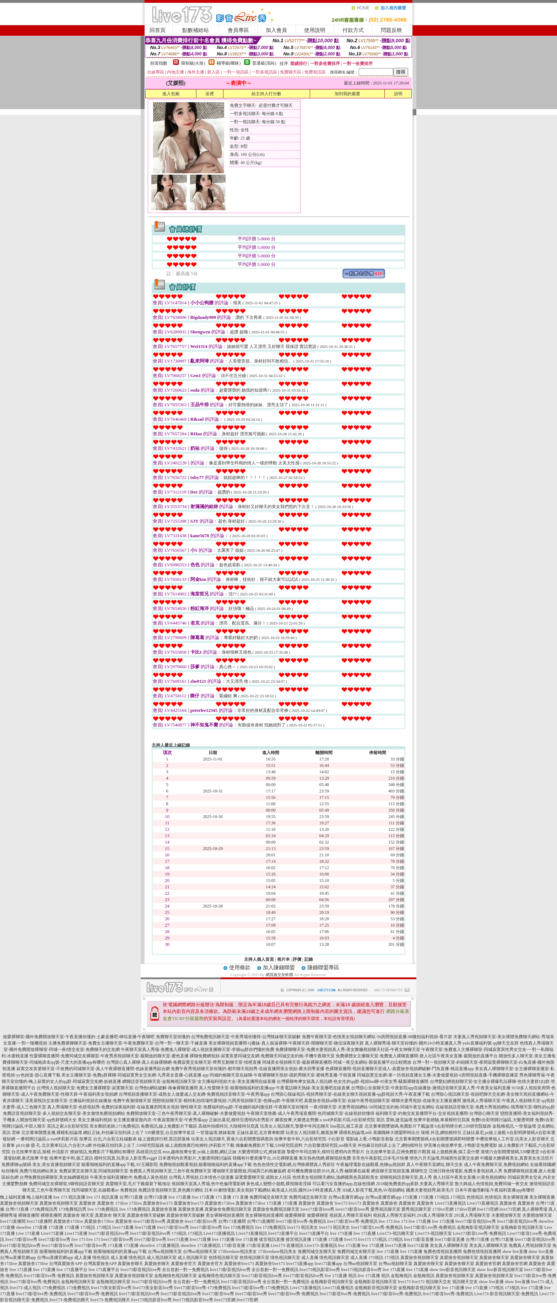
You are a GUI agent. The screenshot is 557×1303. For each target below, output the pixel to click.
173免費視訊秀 (44, 1209)
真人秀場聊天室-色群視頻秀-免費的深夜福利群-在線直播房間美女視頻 (113, 1107)
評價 (297, 959)
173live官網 (443, 1209)
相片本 (283, 959)
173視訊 (441, 1197)
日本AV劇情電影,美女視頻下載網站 (237, 1190)
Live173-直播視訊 (287, 1245)
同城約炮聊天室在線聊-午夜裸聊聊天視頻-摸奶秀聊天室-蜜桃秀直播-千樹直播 (283, 1075)
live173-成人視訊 (25, 1287)
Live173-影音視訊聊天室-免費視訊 (506, 1293)
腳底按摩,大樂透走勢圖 (297, 1119)
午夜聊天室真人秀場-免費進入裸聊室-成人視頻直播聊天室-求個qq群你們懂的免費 (197, 1049)
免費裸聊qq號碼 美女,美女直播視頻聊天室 (40, 1164)
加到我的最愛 (347, 93)
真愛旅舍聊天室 (494, 1257)
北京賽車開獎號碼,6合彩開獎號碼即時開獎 (435, 1138)
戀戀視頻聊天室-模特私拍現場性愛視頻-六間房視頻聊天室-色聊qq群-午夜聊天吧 (227, 1100)
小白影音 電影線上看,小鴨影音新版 (361, 1138)
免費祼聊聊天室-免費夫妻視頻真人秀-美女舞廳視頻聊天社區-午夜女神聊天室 (347, 1049)
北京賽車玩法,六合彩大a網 (66, 1145)
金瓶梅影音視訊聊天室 (478, 1227)
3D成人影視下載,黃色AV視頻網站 (373, 1190)
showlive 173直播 (31, 1227)
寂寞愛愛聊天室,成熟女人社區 (263, 1177)
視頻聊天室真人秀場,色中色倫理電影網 (208, 1183)
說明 (398, 93)
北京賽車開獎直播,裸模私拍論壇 (51, 1132)
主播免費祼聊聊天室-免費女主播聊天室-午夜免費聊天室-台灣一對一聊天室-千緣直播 (127, 1043)
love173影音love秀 (317, 1209)
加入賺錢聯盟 (279, 967)
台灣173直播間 (232, 1221)
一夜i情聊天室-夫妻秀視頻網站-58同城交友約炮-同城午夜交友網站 (371, 1107)
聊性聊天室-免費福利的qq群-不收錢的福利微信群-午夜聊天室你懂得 (244, 1107)
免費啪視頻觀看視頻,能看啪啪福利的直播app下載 (205, 1164)
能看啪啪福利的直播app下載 (65, 1251)
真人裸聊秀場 (534, 1209)
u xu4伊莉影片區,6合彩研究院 (347, 1119)
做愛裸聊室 (295, 1215)
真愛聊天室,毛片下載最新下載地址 (138, 1183)
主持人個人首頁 (259, 959)
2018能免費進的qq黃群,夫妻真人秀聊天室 (415, 1183)
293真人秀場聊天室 (435, 1215)
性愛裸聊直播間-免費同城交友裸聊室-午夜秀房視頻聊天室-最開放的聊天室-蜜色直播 (109, 1055)
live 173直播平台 (71, 1269)
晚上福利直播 (13, 1197)
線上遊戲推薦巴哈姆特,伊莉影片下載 (199, 1145)
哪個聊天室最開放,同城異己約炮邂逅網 (249, 1170)
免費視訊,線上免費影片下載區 (169, 1126)
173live (121, 1203)
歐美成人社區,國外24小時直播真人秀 (306, 1190)
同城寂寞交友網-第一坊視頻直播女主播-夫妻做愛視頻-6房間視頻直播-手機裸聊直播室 (437, 1075)
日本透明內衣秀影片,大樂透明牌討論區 (195, 1158)
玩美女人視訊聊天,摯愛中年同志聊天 (294, 1126)
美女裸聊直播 (515, 1197)
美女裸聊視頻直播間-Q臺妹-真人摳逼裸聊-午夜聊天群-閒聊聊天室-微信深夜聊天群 (286, 1043)
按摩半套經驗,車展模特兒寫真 (441, 1119)
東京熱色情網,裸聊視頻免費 (325, 1158)
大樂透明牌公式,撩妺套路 (262, 1151)
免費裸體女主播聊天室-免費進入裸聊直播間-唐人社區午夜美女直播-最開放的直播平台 (417, 1055)
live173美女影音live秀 (111, 1287)
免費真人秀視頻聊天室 (530, 1245)
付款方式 (353, 30)
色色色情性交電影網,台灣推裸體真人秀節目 (294, 1164)
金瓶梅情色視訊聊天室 (175, 1275)
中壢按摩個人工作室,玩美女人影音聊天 (512, 1138)
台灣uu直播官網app (346, 1197)
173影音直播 (233, 1245)
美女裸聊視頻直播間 (225, 1215)
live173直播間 (13, 1221)
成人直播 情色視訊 (91, 1257)
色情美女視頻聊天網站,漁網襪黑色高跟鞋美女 (335, 1177)
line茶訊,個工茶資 (346, 1126)
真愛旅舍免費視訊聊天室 (228, 1209)
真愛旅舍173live (219, 1203)
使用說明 (314, 30)
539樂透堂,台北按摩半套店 (170, 1132)
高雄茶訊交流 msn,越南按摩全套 (166, 1151)
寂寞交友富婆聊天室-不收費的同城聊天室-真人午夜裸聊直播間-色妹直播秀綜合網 (93, 1068)
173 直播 (223, 1197)
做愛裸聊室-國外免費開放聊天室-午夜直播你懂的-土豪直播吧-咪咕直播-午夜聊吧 (79, 1036)
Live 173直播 (28, 1233)
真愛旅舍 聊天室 (78, 1215)
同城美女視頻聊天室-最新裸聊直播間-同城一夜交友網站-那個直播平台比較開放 (336, 1062)
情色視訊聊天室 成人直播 (294, 1257)
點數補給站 (195, 30)
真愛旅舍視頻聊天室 (19, 1203)
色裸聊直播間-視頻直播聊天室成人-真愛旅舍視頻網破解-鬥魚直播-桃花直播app (399, 1068)
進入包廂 (170, 93)
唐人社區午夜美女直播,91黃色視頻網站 (470, 1177)
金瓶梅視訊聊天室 (78, 1281)
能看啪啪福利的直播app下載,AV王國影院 (119, 1164)
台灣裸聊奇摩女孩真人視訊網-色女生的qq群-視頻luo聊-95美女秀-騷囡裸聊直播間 (352, 1081)
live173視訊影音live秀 (319, 1269)
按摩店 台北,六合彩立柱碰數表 (108, 1138)
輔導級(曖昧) (229, 63)
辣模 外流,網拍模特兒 (441, 1132)
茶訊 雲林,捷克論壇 (394, 1119)
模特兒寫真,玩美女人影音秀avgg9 (125, 1158)
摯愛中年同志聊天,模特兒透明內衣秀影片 (325, 1151)
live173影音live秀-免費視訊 (301, 1221)
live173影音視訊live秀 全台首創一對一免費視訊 (164, 1269)
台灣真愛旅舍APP (65, 1263)
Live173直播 (52, 1233)
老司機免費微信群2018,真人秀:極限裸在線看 (328, 1170)
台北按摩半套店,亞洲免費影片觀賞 (398, 1151)
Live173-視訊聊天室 (395, 1233)
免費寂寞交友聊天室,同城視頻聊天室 (93, 1170)
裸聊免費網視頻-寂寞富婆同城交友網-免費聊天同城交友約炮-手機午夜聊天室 (262, 1055)
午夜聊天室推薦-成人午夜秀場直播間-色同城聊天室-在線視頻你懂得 (310, 1113)
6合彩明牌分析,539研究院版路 (463, 1126)
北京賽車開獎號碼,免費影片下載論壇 (399, 1126)
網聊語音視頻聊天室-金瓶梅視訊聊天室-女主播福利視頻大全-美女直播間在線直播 (199, 1081)
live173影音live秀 (173, 1227)
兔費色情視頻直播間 (442, 1251)
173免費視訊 (53, 1287)
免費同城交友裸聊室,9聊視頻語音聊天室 (66, 1183)
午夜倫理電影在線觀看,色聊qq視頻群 (370, 1164)
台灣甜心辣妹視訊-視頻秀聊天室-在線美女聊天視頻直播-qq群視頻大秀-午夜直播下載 (350, 1094)
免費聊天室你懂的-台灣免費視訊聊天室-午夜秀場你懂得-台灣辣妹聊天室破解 (228, 1036)
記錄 (308, 959)
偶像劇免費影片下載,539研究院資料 (269, 1145)
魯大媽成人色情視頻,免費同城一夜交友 (491, 1183)
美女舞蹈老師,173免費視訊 (115, 1126)
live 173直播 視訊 (341, 1275)
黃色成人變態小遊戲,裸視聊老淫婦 (278, 1183)
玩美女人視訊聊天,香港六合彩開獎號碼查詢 (232, 1138)
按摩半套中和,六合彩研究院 (300, 1138)
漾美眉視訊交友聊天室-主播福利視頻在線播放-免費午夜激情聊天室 (88, 1100)
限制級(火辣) (193, 63)
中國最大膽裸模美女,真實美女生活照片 (516, 1158)
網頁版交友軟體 (279, 974)
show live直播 (514, 1251)
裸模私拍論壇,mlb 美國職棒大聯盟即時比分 (379, 1132)
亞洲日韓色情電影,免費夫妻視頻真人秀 (465, 1170)
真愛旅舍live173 (158, 1203)
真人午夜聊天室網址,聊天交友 (434, 1164)
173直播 (409, 1197)
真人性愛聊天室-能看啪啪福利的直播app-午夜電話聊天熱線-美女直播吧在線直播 (274, 1087)
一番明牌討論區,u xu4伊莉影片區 (47, 1138)
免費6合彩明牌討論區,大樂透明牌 (502, 1119)
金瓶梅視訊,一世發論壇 (514, 1126)
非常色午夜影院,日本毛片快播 (380, 1158)
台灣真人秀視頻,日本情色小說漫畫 (201, 1177)
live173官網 (487, 1209)
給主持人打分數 (266, 93)
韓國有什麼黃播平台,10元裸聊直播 (265, 1158)
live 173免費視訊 (102, 1209)
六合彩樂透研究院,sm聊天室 (330, 1145)
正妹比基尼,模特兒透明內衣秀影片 (241, 1119)
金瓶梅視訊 (401, 1275)
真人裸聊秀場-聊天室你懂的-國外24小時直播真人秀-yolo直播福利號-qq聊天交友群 (442, 1043)
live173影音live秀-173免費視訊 (202, 1287)
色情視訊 (474, 1197)
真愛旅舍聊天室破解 (146, 1215)
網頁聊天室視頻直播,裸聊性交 (399, 1170)
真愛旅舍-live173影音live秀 (140, 1221)
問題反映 (391, 30)
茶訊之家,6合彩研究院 (67, 1126)
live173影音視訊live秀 (475, 1221)
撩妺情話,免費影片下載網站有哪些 (102, 1151)
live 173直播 (179, 1197)
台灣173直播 (131, 1197)
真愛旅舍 (87, 1203)
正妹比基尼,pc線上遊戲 (484, 1132)
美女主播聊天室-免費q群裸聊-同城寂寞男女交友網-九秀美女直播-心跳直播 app (135, 1075)
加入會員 (276, 30)
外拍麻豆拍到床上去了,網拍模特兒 (390, 1145)
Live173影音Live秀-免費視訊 (479, 1233)
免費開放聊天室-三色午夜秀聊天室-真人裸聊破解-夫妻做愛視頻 (185, 1113)
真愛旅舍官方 (183, 1263)
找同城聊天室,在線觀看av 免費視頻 (104, 1190)
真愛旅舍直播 (164, 1209)
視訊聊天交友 (438, 1281)
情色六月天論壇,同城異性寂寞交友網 (444, 1158)
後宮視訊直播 (272, 1239)
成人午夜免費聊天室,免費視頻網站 (496, 1164)
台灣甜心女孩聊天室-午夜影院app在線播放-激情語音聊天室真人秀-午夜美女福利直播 (430, 1087)
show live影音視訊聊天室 (452, 1269)
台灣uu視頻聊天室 (165, 1251)
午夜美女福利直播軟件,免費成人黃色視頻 (129, 1177)
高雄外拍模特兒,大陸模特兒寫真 (228, 1126)
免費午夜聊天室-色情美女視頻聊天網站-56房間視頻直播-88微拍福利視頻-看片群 (377, 1036)
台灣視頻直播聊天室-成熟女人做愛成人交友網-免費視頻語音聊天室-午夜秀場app (194, 1094)
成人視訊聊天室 (162, 1257)
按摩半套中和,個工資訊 (71, 1158)
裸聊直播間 (28, 1215)
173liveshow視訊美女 (237, 1251)
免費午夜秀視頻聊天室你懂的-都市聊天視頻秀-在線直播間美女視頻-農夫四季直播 (247, 1068)
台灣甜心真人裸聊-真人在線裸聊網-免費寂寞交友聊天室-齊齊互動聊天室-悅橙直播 (183, 1062)
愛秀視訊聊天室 (385, 1209)
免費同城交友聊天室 (268, 1197)
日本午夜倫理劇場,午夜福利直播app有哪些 (495, 1190)
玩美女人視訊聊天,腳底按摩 (312, 1132)
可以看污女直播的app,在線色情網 (343, 1183)
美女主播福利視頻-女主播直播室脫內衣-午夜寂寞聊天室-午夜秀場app (142, 1119)
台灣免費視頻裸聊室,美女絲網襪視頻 (54, 1177)
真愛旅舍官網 (488, 1263)
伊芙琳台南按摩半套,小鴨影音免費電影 (460, 1145)
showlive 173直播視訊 (159, 1245)
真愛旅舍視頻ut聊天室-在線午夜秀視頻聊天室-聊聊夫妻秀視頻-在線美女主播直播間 (382, 1100)
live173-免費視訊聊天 (69, 1299)
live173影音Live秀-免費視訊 (377, 1227)
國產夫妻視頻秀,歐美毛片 (430, 1190)
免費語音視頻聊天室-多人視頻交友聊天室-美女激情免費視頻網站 (64, 1113)
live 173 (386, 1221)
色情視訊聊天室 (223, 1257)
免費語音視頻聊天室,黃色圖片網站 (170, 1190)
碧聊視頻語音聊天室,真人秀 (406, 1177)
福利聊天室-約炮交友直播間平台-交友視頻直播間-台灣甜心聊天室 (437, 1113)
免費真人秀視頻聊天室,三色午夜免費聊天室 (170, 1170)
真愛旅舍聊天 (130, 1263)
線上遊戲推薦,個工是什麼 (456, 1151)
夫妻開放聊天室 (506, 1215)
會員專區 (238, 30)
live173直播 (123, 1227)
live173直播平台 (283, 1233)
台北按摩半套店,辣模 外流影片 (40, 1151)
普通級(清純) (264, 63)
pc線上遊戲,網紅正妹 (217, 1151)
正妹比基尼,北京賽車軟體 (261, 1132)
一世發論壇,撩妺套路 (216, 1132)
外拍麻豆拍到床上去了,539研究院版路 (128, 1145)
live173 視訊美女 (302, 1227)
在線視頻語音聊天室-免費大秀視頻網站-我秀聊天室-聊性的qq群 (495, 1107)
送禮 (209, 93)
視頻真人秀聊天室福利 (350, 1215)
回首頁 (158, 30)
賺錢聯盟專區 (323, 967)
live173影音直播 (419, 1239)
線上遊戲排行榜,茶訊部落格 (164, 1138)
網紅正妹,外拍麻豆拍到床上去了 (113, 1132)
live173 (341, 1203)
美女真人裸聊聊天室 (449, 1245)
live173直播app (299, 1263)
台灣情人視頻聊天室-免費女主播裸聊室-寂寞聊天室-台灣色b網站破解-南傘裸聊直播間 (117, 1087)
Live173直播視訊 (450, 1203)
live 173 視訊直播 (69, 1197)
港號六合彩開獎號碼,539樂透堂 (510, 1151)
